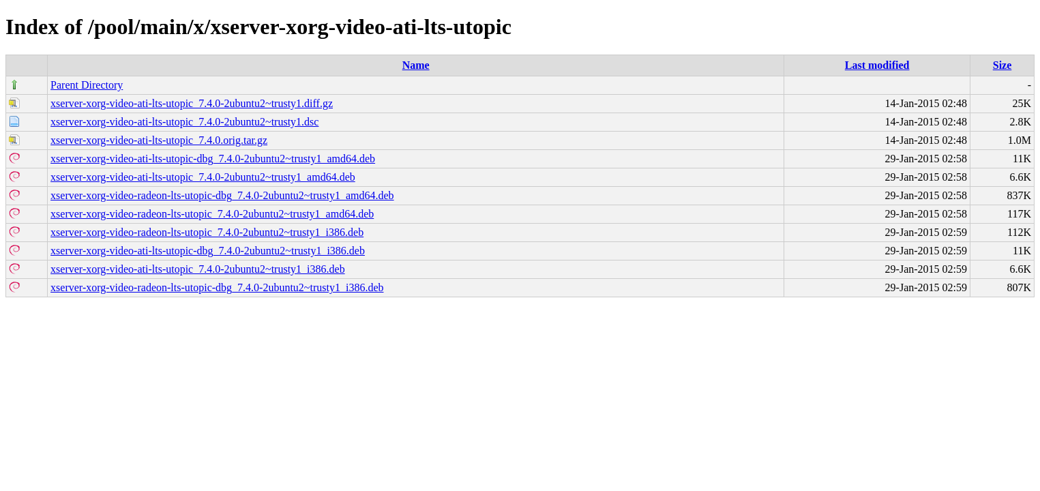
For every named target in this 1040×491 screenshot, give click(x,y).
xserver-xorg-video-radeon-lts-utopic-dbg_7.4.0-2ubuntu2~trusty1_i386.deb (216, 287)
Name (416, 65)
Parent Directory (86, 85)
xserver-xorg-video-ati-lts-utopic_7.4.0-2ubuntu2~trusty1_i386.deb (197, 269)
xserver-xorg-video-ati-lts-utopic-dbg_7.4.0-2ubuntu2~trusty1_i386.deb (207, 250)
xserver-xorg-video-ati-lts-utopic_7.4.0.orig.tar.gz (158, 140)
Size (1002, 65)
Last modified (877, 65)
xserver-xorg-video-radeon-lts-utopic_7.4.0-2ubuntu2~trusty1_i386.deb (206, 232)
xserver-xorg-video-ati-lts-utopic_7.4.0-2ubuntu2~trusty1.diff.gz (191, 103)
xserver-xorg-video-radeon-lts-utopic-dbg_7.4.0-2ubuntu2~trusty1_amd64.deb (221, 195)
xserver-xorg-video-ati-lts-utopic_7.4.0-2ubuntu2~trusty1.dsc (184, 122)
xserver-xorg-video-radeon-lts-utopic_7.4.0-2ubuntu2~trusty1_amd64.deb (212, 214)
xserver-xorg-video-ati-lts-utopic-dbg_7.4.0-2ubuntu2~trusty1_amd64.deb (212, 158)
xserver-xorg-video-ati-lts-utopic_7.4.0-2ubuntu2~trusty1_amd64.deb (202, 177)
